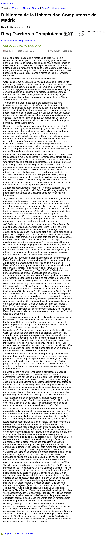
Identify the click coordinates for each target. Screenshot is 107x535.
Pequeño (45, 8)
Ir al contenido (8, 3)
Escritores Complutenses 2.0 (21, 41)
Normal (26, 8)
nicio (3, 41)
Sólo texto (16, 8)
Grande (35, 8)
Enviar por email (25, 533)
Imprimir (9, 533)
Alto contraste (59, 8)
